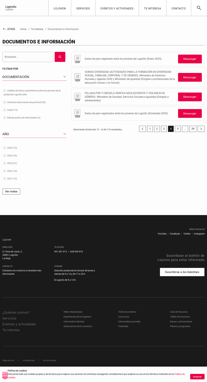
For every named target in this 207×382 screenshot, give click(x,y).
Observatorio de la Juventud (78, 334)
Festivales (123, 334)
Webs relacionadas (73, 319)
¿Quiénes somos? (16, 320)
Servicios (9, 326)
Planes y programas (180, 334)
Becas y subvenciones (181, 329)
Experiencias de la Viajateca (77, 324)
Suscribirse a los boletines (182, 279)
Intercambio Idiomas (74, 329)
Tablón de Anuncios (180, 324)
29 (193, 129)
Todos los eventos (127, 319)
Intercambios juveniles (129, 329)
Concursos (123, 324)
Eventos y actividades (19, 332)
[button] (59, 8)
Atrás (8, 29)
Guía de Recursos (179, 319)
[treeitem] (34, 92)
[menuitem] (162, 233)
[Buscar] (199, 8)
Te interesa (11, 338)
